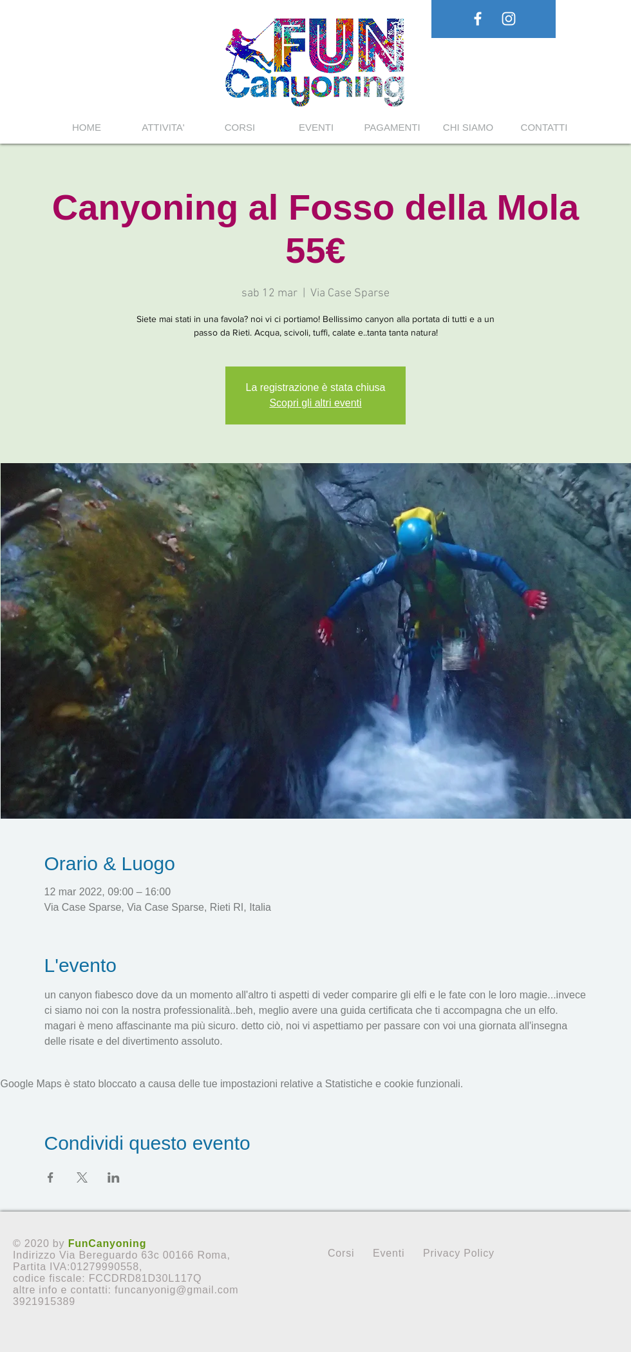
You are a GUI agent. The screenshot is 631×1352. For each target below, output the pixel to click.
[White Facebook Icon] (478, 19)
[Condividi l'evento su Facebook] (50, 1177)
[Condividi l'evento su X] (82, 1177)
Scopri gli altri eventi (315, 402)
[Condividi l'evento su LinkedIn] (114, 1177)
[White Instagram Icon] (509, 19)
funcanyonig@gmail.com (176, 1289)
